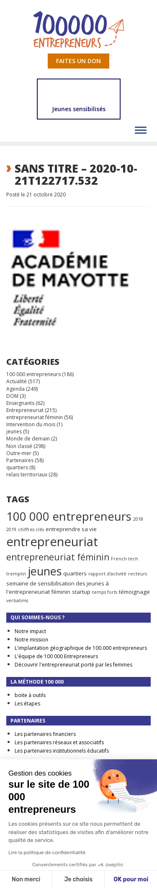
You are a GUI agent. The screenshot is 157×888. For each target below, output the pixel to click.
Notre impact (30, 631)
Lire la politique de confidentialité (46, 852)
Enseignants (20, 403)
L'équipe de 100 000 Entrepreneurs (56, 656)
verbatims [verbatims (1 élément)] (17, 600)
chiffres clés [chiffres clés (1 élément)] (31, 529)
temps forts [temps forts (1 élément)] (104, 592)
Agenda (15, 388)
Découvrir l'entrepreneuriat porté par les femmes (73, 664)
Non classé (19, 446)
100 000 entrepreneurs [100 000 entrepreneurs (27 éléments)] (68, 516)
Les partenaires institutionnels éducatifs (62, 750)
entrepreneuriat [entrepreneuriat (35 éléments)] (52, 541)
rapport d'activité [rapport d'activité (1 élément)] (107, 574)
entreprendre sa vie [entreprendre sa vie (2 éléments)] (71, 529)
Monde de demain (28, 438)
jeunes (14, 431)
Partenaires (19, 460)
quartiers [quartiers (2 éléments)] (75, 573)
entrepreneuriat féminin (34, 417)
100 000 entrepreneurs (33, 374)
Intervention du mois (30, 424)
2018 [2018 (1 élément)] (138, 519)
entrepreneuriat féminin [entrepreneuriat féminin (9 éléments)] (57, 557)
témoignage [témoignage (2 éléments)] (134, 591)
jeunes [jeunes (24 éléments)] (45, 571)
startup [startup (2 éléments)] (81, 591)
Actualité (16, 381)
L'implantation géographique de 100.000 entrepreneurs (81, 647)
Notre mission (31, 639)
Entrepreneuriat (25, 410)
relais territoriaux (26, 474)
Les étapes (27, 703)
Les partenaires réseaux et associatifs (59, 742)
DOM (12, 395)
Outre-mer (18, 453)
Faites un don (78, 61)
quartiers (17, 467)
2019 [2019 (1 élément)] (11, 529)
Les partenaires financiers (45, 734)
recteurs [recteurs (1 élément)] (137, 574)
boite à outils (30, 695)
